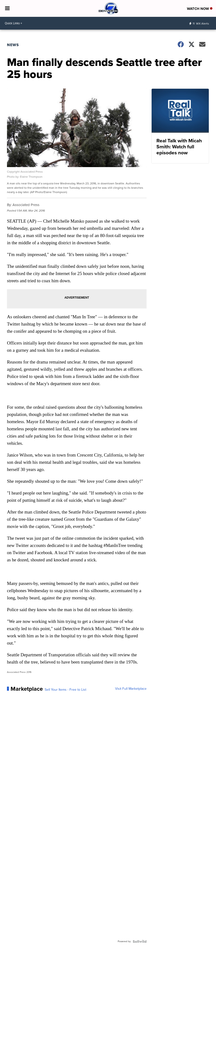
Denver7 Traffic (173, 1050)
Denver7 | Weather (148, 1050)
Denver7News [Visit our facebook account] (10, 1047)
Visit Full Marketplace (131, 688)
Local (130, 1050)
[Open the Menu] (7, 8)
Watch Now (199, 8)
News (13, 45)
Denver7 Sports (196, 1050)
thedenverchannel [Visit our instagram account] (17, 1047)
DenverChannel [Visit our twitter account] (23, 1047)
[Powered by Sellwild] (140, 941)
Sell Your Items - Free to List (65, 689)
